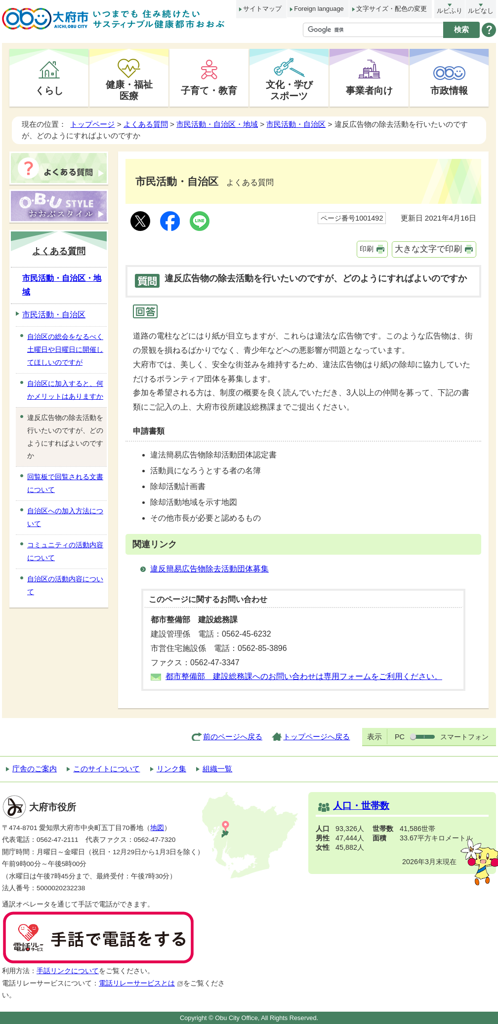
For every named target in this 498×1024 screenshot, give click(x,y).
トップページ (92, 124)
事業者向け (369, 90)
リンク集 (171, 768)
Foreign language (318, 8)
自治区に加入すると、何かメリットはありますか (65, 389)
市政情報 (449, 90)
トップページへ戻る (316, 736)
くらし (49, 90)
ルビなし (481, 10)
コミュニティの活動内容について (65, 551)
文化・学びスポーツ (289, 90)
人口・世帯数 (361, 805)
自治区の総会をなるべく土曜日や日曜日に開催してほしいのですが (65, 349)
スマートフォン (464, 737)
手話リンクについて (68, 971)
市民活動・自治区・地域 (217, 124)
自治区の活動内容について (65, 585)
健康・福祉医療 (129, 90)
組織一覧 (217, 768)
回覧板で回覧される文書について (65, 483)
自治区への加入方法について (65, 517)
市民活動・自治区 (296, 124)
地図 (157, 828)
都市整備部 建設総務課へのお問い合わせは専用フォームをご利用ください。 (304, 676)
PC (400, 737)
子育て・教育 (209, 90)
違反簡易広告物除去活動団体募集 (209, 569)
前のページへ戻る (232, 736)
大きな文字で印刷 (428, 249)
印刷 (367, 249)
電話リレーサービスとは (141, 983)
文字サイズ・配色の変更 (391, 8)
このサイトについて (106, 768)
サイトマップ (262, 8)
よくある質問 (146, 124)
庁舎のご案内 (34, 768)
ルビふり (449, 10)
